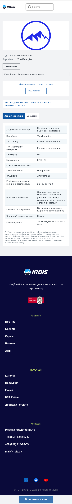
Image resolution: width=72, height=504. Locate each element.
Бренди (10, 329)
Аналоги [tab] (32, 116)
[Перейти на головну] (9, 8)
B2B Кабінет (13, 397)
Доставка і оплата (16, 404)
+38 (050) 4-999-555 (17, 437)
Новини (10, 343)
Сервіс (9, 336)
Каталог (10, 375)
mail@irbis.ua (13, 451)
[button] (67, 7)
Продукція (11, 383)
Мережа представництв (20, 429)
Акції (8, 350)
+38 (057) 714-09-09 (17, 444)
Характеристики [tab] (13, 116)
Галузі (9, 390)
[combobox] (40, 6)
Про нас (10, 321)
